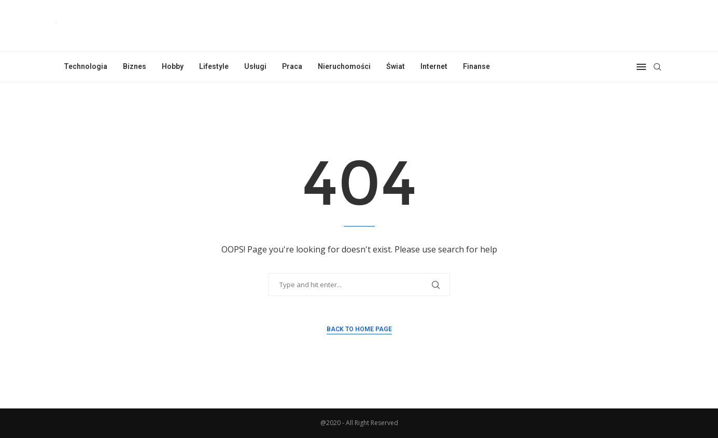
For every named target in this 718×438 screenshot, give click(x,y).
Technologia (85, 66)
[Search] (657, 67)
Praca (292, 66)
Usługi (255, 66)
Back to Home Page (359, 329)
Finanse (476, 66)
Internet (433, 66)
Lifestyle (214, 66)
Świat (395, 66)
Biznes (134, 66)
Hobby (173, 66)
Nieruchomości (344, 66)
